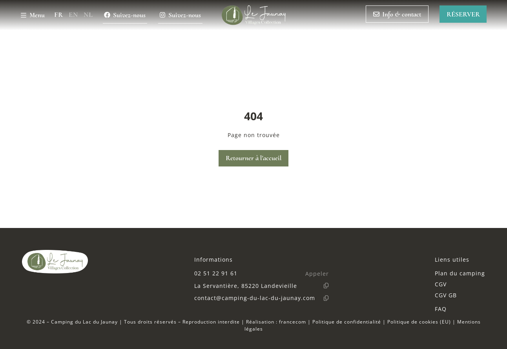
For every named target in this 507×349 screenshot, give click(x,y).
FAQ (441, 309)
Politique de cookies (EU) (419, 321)
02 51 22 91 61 (215, 273)
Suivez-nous (125, 15)
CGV (441, 284)
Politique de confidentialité (346, 321)
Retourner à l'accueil (254, 158)
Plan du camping (460, 273)
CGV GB (446, 295)
